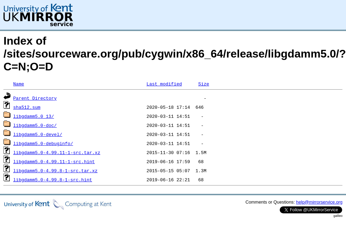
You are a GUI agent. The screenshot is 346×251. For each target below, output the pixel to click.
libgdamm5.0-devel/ (37, 134)
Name (18, 84)
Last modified (164, 84)
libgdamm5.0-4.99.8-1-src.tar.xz (55, 170)
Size (203, 84)
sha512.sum (26, 107)
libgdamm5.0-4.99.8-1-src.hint (52, 179)
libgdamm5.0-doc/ (35, 125)
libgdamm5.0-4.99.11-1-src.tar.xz (56, 152)
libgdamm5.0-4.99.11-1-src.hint (54, 161)
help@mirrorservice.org (319, 202)
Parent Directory (35, 98)
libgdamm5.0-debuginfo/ (43, 143)
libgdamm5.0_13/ (33, 116)
